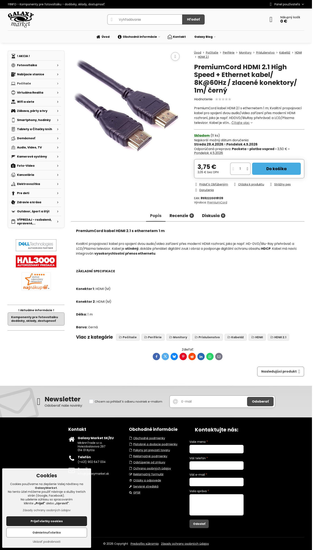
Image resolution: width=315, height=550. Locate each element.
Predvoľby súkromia (145, 544)
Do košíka (276, 169)
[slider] (223, 99)
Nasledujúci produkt (280, 371)
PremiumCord (217, 202)
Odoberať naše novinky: (64, 405)
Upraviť (62, 503)
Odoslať (199, 524)
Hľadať (193, 19)
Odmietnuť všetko (46, 533)
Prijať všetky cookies (47, 521)
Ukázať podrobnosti (46, 542)
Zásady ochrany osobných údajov (185, 544)
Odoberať (260, 401)
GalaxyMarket (46, 488)
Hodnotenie (203, 99)
